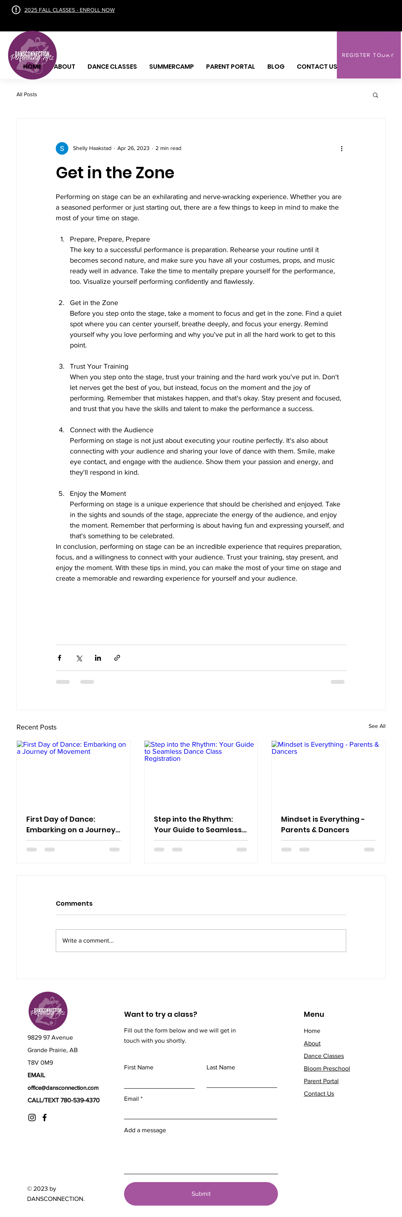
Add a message (145, 1130)
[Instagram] (32, 1117)
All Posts (26, 94)
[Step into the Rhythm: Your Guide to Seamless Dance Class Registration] (201, 772)
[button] (386, 46)
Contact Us (319, 1093)
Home (312, 1030)
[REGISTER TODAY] (369, 55)
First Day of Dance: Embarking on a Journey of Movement (70, 824)
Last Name (220, 1067)
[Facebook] (44, 1117)
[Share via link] (117, 657)
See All (377, 726)
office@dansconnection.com (63, 1087)
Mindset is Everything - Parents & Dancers (323, 824)
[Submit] (201, 1194)
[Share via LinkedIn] (98, 657)
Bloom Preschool (327, 1068)
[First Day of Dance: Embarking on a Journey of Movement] (73, 772)
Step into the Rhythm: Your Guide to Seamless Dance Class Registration (200, 824)
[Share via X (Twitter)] (78, 657)
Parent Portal (321, 1081)
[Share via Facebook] (59, 657)
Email (131, 1099)
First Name (138, 1067)
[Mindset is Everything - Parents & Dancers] (328, 772)
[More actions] (341, 148)
